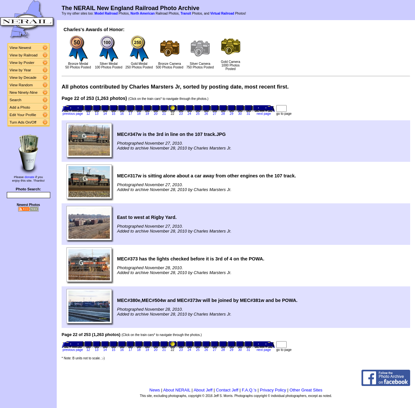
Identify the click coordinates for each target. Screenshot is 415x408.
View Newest (20, 48)
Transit (186, 13)
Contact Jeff (227, 390)
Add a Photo (20, 107)
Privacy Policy (273, 390)
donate (29, 177)
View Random (21, 85)
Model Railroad (106, 13)
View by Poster (22, 63)
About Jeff (203, 390)
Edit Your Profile (23, 115)
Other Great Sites (306, 390)
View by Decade (23, 77)
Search (16, 100)
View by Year (20, 70)
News (154, 390)
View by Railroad (24, 55)
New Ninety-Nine (24, 92)
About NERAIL (176, 390)
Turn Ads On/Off (23, 122)
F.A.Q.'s (249, 390)
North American (142, 13)
